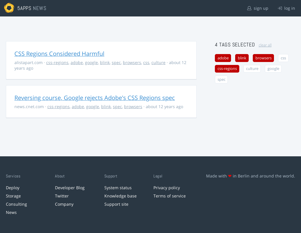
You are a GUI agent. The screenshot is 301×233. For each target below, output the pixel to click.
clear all (265, 45)
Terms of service (169, 196)
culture (158, 62)
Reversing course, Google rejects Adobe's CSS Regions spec (94, 98)
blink (105, 62)
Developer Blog (70, 187)
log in (286, 8)
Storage (13, 196)
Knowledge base (120, 196)
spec (116, 62)
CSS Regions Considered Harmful (59, 54)
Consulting (16, 204)
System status (118, 187)
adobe (77, 62)
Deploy (12, 187)
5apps (24, 8)
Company (64, 204)
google (91, 62)
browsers (132, 62)
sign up (257, 8)
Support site (116, 204)
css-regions (57, 62)
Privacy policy (166, 187)
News (11, 212)
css (146, 62)
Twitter (62, 196)
